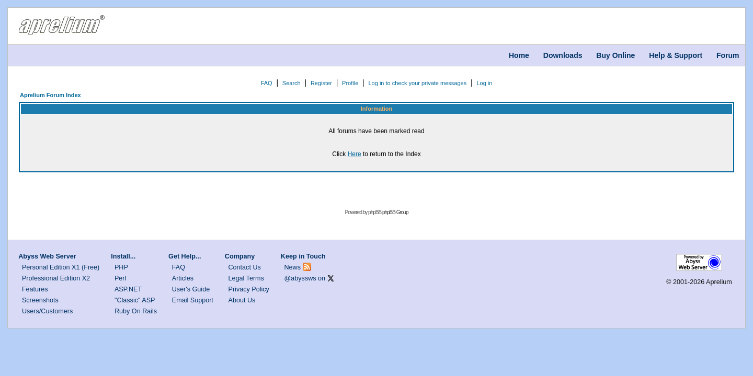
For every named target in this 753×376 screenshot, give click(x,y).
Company (240, 256)
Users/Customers (47, 311)
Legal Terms (246, 278)
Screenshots (40, 300)
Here (354, 154)
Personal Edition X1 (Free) (60, 267)
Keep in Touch (303, 256)
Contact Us (245, 267)
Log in (484, 83)
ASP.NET (128, 289)
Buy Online (615, 55)
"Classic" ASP (135, 300)
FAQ (266, 83)
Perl (120, 278)
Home (519, 55)
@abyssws (300, 278)
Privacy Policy (249, 289)
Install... (123, 256)
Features (35, 289)
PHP (121, 267)
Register (321, 83)
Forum (727, 55)
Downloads (563, 55)
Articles (182, 278)
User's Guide (191, 289)
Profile (350, 83)
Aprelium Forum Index (50, 95)
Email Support (192, 300)
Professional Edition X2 (56, 278)
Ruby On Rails (136, 311)
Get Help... (184, 256)
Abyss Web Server (47, 256)
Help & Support (675, 55)
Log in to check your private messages (417, 83)
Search (291, 83)
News (292, 267)
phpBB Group (395, 212)
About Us (242, 300)
